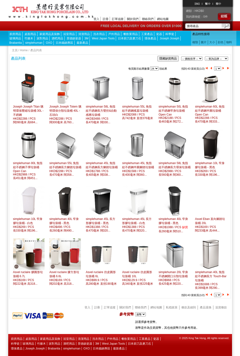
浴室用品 (69, 34)
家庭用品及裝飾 (49, 34)
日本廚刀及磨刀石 (129, 38)
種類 (195, 42)
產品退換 (205, 307)
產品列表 (36, 50)
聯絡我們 (148, 19)
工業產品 (147, 34)
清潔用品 (84, 34)
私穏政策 (172, 307)
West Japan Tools (103, 38)
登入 (96, 19)
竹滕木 (28, 38)
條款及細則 (188, 307)
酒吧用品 (57, 38)
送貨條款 (221, 307)
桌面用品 (30, 34)
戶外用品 (114, 34)
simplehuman (33, 42)
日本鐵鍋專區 (64, 42)
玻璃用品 (15, 38)
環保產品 (150, 38)
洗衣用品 (99, 34)
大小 (212, 42)
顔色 (221, 42)
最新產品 (82, 42)
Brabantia (15, 42)
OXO (49, 42)
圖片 (204, 42)
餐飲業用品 (130, 34)
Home (24, 50)
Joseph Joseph (169, 38)
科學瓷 (169, 34)
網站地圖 (163, 19)
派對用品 (42, 38)
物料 (229, 42)
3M (87, 38)
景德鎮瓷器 (74, 38)
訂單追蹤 (118, 19)
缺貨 (185, 227)
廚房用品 (15, 34)
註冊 (105, 19)
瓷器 (159, 34)
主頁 (15, 50)
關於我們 (133, 19)
